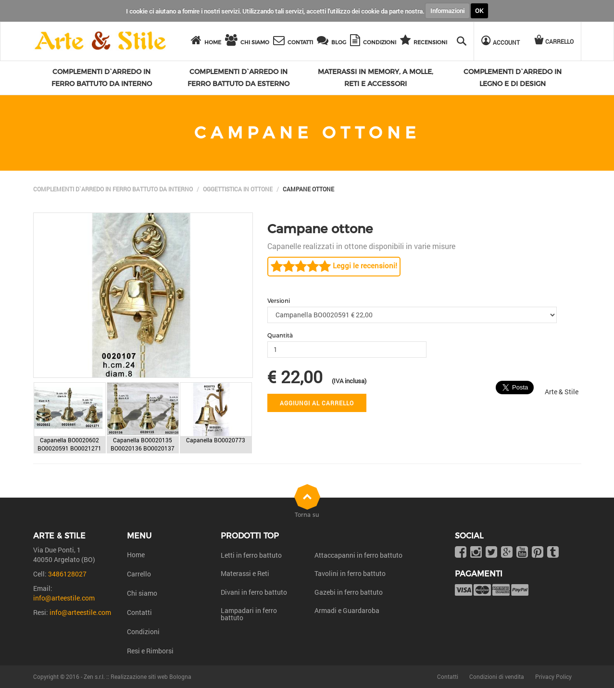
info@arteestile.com (64, 597)
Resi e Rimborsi (150, 650)
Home (136, 554)
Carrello (139, 573)
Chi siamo (142, 593)
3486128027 (67, 573)
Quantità (280, 335)
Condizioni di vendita (496, 676)
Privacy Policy (553, 676)
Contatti (139, 612)
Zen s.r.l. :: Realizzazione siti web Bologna (137, 676)
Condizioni (143, 631)
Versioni (278, 300)
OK (479, 10)
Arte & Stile (561, 391)
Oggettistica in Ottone (238, 189)
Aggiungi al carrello (317, 403)
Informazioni (447, 10)
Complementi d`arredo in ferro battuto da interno (113, 189)
